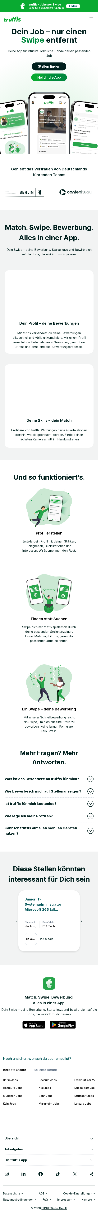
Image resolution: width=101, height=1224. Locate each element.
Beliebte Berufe (45, 1070)
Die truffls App (49, 1160)
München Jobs (12, 1095)
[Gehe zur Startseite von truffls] (12, 19)
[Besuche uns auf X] (75, 1174)
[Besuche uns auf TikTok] (58, 1174)
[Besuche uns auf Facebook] (40, 1174)
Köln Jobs (9, 1103)
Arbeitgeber (49, 1149)
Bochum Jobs (48, 1080)
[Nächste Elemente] (81, 921)
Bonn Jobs (46, 1095)
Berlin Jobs (10, 1080)
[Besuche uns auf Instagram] (7, 1174)
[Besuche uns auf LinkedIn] (23, 1174)
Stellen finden (49, 66)
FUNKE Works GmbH (54, 1208)
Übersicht (49, 1138)
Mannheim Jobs (49, 1103)
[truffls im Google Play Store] (63, 1025)
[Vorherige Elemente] (16, 921)
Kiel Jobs (45, 1087)
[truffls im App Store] (33, 1025)
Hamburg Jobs (12, 1087)
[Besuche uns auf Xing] (92, 1174)
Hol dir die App (49, 77)
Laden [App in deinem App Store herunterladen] (73, 6)
